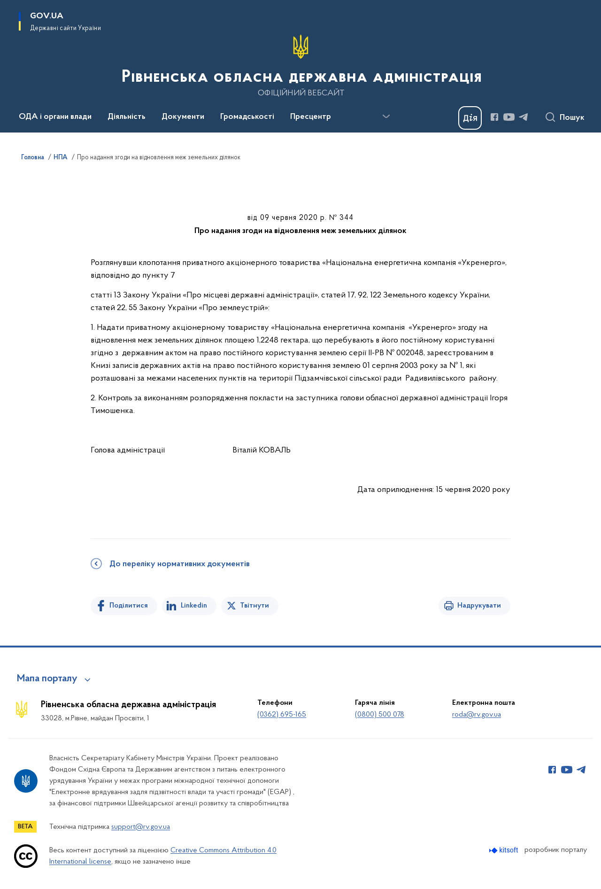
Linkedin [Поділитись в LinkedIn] (194, 605)
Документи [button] (183, 117)
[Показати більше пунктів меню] (386, 116)
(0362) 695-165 (281, 714)
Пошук (572, 118)
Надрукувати (479, 605)
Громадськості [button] (247, 117)
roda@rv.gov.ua (476, 714)
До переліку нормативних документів (179, 564)
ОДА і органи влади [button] (55, 117)
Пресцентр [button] (310, 117)
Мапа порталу (47, 679)
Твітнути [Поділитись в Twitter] (254, 605)
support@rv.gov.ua (140, 827)
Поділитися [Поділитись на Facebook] (128, 605)
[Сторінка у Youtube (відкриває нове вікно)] (509, 117)
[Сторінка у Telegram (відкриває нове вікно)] (523, 117)
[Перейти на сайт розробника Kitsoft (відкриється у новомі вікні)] (504, 850)
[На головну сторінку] (300, 65)
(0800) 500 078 (379, 714)
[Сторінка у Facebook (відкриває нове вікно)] (494, 117)
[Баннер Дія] (470, 118)
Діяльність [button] (127, 117)
